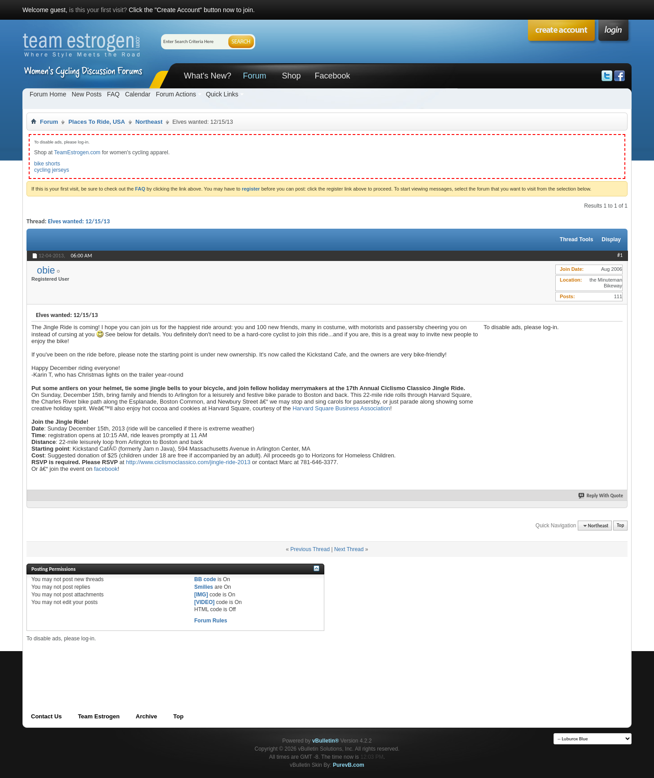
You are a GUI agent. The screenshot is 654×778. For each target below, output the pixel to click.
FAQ (113, 94)
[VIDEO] (204, 602)
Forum (254, 75)
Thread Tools (576, 239)
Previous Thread (310, 549)
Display (611, 239)
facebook (106, 468)
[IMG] (201, 594)
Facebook (332, 75)
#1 (620, 255)
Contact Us (46, 716)
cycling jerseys (51, 170)
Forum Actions (176, 94)
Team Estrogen (99, 716)
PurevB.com (348, 765)
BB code (205, 579)
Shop (291, 75)
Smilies (203, 587)
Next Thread (349, 549)
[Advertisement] (551, 386)
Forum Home (48, 94)
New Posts (87, 94)
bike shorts (47, 164)
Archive (146, 716)
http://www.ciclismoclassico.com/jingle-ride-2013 (189, 462)
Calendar (138, 94)
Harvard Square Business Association (341, 408)
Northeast (149, 121)
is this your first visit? (98, 9)
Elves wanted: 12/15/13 (79, 221)
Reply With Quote (601, 496)
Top (620, 526)
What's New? (207, 75)
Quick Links (222, 94)
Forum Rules (210, 620)
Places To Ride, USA (96, 121)
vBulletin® (325, 741)
